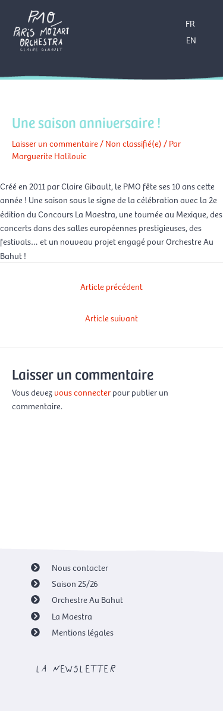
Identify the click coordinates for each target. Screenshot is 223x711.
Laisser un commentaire (55, 143)
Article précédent (111, 286)
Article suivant (111, 317)
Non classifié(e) (133, 143)
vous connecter (82, 392)
